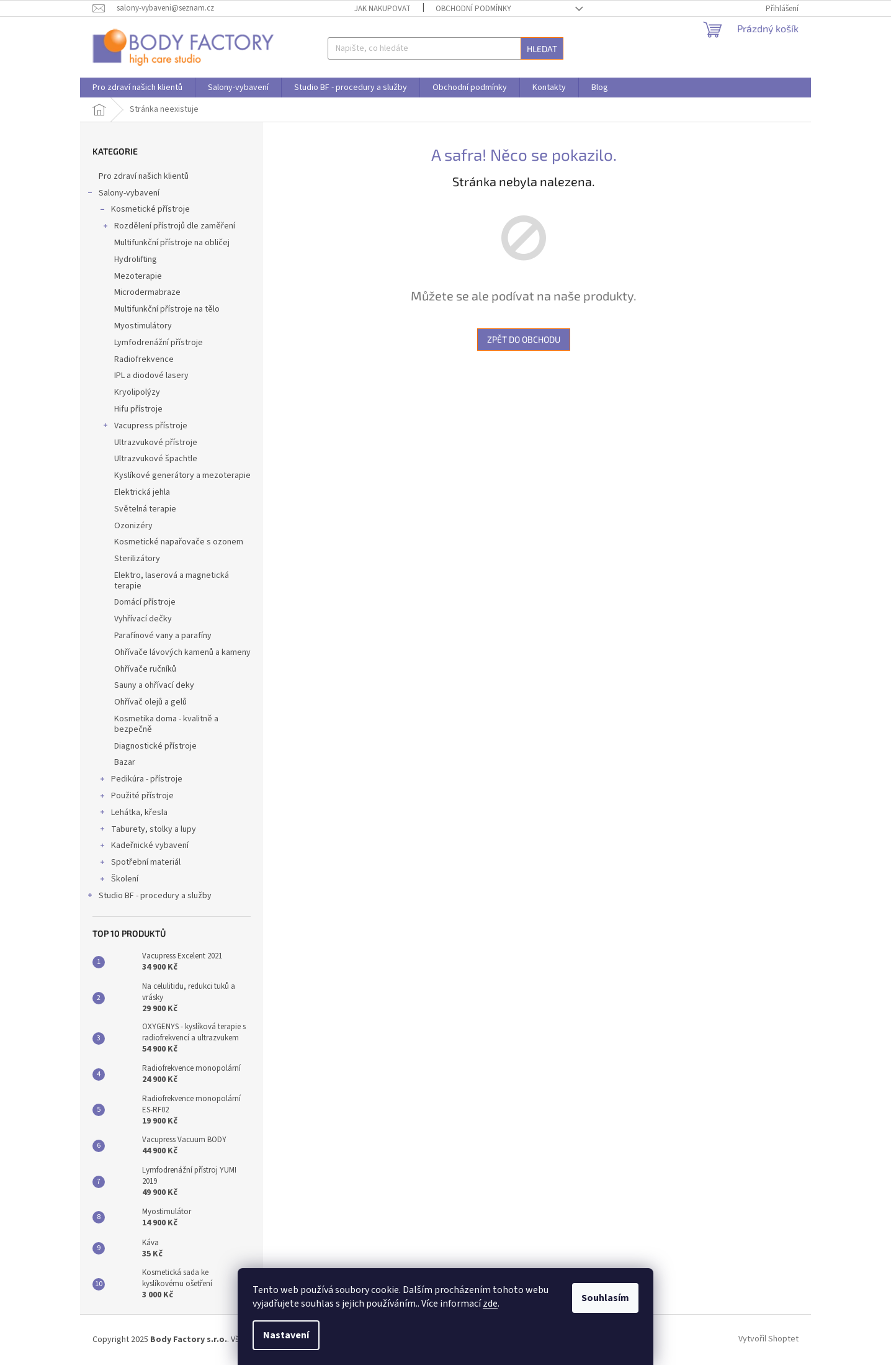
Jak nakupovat (382, 8)
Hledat (542, 48)
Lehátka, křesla (133, 813)
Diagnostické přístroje (155, 746)
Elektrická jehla (142, 492)
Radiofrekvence (144, 359)
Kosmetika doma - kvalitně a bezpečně (166, 724)
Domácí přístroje (145, 602)
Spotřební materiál (140, 863)
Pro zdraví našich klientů (144, 176)
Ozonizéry (133, 526)
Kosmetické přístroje (144, 210)
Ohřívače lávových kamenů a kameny (182, 652)
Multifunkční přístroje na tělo (167, 309)
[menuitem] (137, 87)
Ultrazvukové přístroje (155, 442)
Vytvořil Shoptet (768, 1339)
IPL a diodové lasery (151, 375)
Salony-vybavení (122, 194)
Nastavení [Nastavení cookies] (286, 1335)
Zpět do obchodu (523, 339)
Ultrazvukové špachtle (155, 459)
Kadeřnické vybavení (144, 846)
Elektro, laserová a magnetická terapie (171, 580)
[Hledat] (445, 48)
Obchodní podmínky (473, 8)
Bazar (124, 762)
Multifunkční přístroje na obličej (172, 243)
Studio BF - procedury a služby (149, 897)
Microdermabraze (147, 292)
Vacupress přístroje (144, 427)
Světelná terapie (145, 509)
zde (490, 1303)
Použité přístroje (136, 797)
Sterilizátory (137, 558)
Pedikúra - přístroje (140, 780)
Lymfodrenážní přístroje (158, 342)
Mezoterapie (138, 276)
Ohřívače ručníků (145, 669)
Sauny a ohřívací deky (154, 685)
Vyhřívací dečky (143, 619)
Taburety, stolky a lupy (147, 830)
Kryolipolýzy (137, 392)
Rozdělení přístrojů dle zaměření (168, 227)
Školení (118, 880)
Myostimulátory (143, 326)
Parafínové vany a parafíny (163, 635)
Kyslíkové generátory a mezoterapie (182, 475)
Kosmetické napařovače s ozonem (178, 542)
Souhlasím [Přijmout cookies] (605, 1298)
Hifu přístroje (138, 409)
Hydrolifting (135, 259)
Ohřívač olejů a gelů (150, 702)
